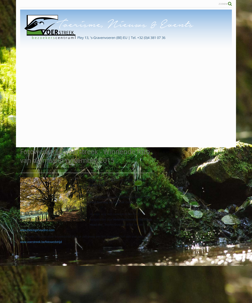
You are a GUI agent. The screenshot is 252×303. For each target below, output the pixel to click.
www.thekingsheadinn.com (37, 230)
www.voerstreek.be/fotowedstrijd (41, 242)
